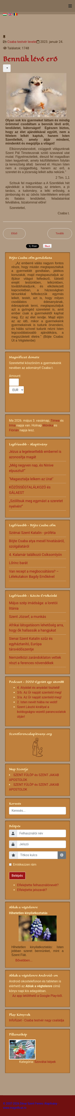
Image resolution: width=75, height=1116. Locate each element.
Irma (12, 425)
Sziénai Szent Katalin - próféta (32, 533)
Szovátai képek (45, 1062)
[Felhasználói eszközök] (7, 68)
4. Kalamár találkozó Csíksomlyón (35, 555)
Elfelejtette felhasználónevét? (38, 885)
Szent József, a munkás (27, 617)
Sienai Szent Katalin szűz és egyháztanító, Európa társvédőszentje (31, 644)
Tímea (55, 420)
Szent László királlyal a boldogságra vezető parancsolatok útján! (41, 712)
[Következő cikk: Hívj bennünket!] (59, 233)
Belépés (17, 876)
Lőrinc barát (18, 563)
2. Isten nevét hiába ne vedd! (37, 702)
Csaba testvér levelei (22, 42)
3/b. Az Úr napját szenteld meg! (39, 692)
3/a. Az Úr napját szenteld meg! (39, 697)
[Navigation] (70, 6)
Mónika (48, 425)
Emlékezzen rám (24, 864)
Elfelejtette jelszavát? (32, 890)
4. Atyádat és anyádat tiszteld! (38, 688)
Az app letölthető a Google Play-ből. (37, 996)
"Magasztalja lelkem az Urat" (31, 479)
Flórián (14, 430)
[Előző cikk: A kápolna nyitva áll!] (14, 233)
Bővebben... (23, 960)
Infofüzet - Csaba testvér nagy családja (36, 1020)
